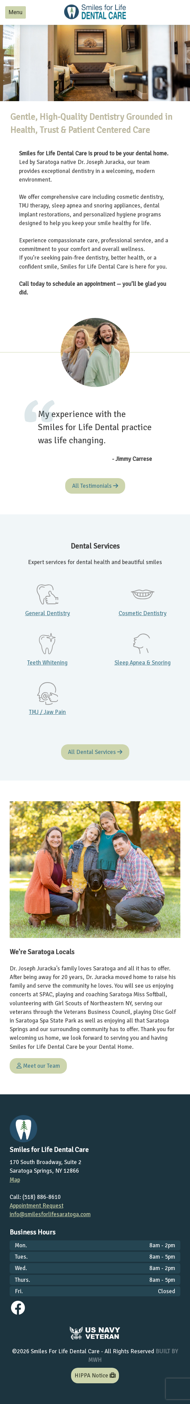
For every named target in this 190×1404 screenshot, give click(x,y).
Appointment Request (36, 1205)
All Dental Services (95, 752)
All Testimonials (95, 486)
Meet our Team (38, 1065)
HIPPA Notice (95, 1375)
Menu (15, 12)
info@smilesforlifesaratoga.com (50, 1214)
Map (15, 1179)
